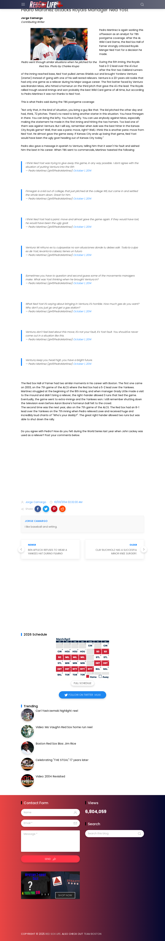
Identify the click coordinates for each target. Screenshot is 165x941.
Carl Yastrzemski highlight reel (57, 711)
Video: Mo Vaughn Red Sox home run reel (64, 727)
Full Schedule (82, 683)
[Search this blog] (114, 833)
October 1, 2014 (82, 170)
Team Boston (92, 934)
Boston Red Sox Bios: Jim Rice (56, 744)
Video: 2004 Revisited (50, 776)
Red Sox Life (53, 934)
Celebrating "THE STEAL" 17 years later (62, 760)
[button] (38, 509)
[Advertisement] (82, 469)
